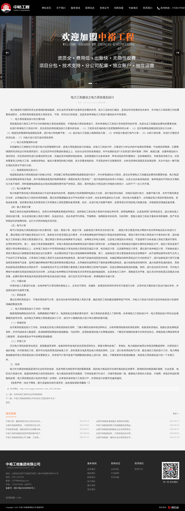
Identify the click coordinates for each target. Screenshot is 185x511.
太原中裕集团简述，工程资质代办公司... (24, 425)
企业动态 (115, 469)
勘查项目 (91, 477)
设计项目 (91, 481)
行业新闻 (115, 473)
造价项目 (91, 489)
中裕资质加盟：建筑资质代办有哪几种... (24, 429)
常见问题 (115, 477)
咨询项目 (91, 469)
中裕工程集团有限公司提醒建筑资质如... (114, 425)
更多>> (176, 414)
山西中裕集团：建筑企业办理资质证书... (114, 437)
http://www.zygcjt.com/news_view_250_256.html (40, 389)
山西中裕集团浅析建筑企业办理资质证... (114, 429)
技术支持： (169, 507)
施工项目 (91, 485)
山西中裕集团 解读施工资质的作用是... (113, 421)
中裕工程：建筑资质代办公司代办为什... (24, 421)
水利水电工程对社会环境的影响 (28, 394)
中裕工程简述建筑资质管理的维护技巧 (23, 433)
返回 (8, 402)
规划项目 (91, 473)
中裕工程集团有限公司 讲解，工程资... (23, 437)
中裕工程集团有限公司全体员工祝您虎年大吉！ (35, 398)
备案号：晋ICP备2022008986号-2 (20, 488)
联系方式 (139, 469)
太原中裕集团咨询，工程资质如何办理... (114, 433)
